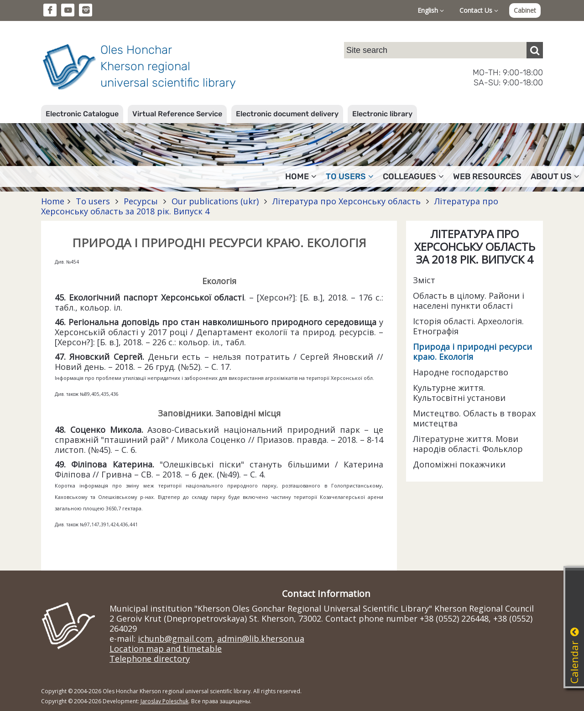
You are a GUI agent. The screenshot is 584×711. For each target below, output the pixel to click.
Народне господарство (460, 372)
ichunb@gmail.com (175, 638)
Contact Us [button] (478, 10)
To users (92, 201)
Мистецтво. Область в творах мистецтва (474, 418)
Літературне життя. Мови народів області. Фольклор (468, 444)
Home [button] (301, 176)
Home (52, 201)
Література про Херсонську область (346, 201)
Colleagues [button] (413, 176)
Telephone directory (150, 658)
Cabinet (525, 10)
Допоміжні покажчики (459, 464)
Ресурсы (140, 201)
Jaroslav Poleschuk (164, 701)
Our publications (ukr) (215, 201)
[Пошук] (535, 50)
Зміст (424, 280)
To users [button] (350, 176)
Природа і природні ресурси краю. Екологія (472, 352)
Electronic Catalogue (82, 113)
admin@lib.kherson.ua (260, 638)
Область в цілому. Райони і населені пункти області (468, 301)
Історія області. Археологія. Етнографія (468, 326)
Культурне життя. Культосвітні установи (459, 393)
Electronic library (382, 113)
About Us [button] (555, 176)
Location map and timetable (166, 648)
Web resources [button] (487, 176)
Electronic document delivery (287, 113)
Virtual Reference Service (177, 113)
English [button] (430, 10)
